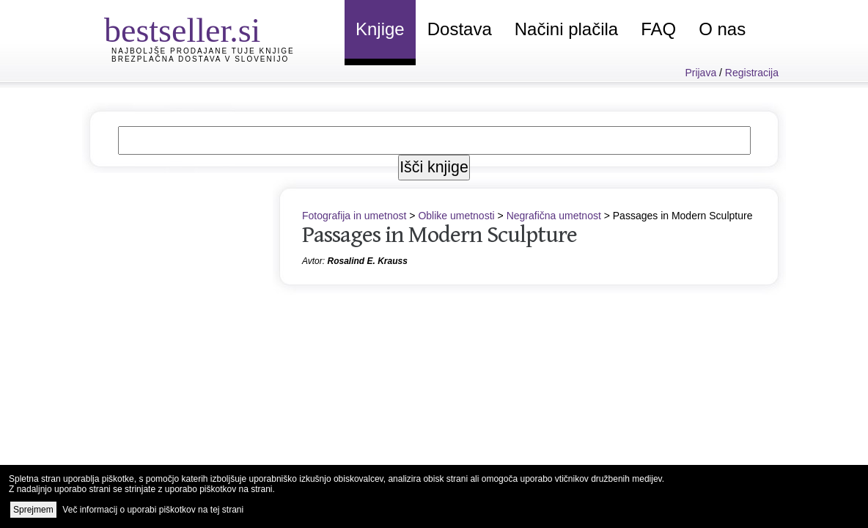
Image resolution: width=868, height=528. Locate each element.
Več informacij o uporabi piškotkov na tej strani (152, 510)
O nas (722, 29)
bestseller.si (182, 30)
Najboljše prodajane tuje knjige (203, 51)
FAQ (658, 29)
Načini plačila (566, 29)
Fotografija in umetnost (354, 215)
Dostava (459, 29)
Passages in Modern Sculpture (439, 235)
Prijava (700, 72)
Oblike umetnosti (456, 215)
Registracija (752, 72)
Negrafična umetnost (554, 215)
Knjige (380, 29)
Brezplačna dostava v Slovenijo (200, 59)
